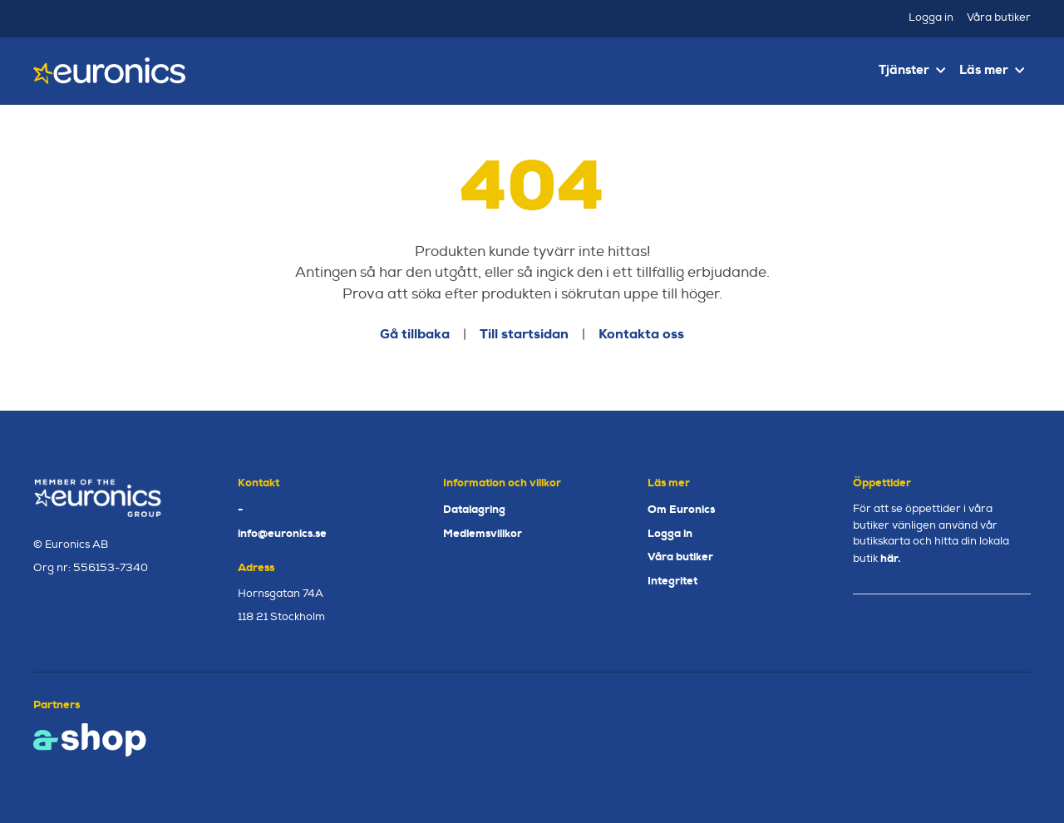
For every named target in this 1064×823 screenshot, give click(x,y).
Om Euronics (681, 509)
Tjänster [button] (912, 70)
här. (890, 558)
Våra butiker (999, 17)
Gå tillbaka (415, 334)
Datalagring (474, 509)
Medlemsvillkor (482, 533)
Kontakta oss (641, 334)
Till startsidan (524, 334)
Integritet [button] (672, 581)
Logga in (931, 17)
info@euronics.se (282, 533)
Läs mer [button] (991, 70)
